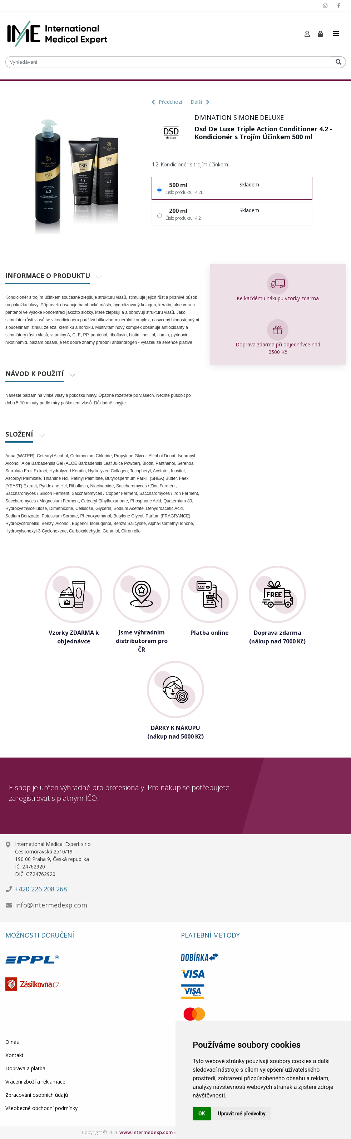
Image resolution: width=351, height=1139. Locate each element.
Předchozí (167, 101)
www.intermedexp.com (146, 1132)
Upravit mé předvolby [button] (242, 1113)
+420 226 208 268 (41, 889)
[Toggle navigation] (336, 33)
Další (200, 101)
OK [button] (201, 1113)
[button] (307, 34)
